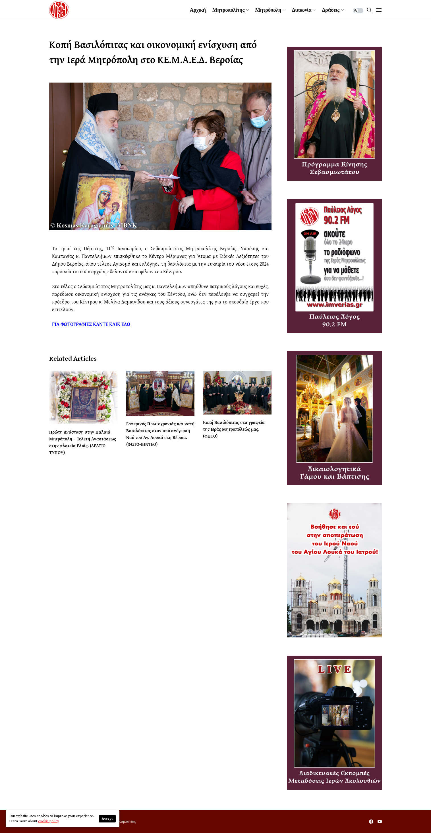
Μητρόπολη (268, 10)
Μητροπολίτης (228, 10)
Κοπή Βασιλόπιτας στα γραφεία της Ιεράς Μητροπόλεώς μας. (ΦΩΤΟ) (234, 429)
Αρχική (198, 10)
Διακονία (301, 10)
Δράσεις (330, 10)
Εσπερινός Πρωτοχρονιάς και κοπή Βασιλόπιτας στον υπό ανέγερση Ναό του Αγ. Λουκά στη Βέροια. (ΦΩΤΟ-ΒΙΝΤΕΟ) (160, 434)
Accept (107, 818)
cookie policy (48, 821)
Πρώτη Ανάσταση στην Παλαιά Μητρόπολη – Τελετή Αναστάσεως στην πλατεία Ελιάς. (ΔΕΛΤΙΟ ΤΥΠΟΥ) (82, 442)
